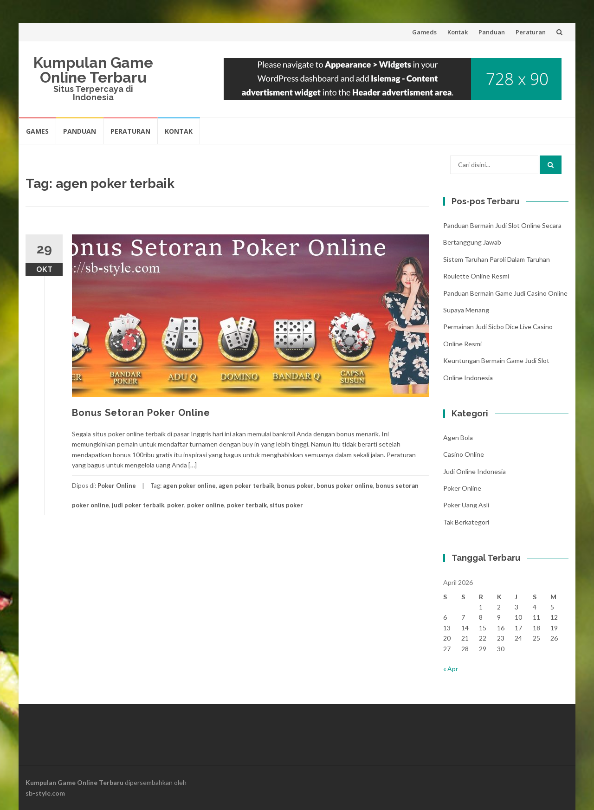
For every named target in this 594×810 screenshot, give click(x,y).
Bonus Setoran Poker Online (141, 412)
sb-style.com (45, 793)
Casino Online (463, 454)
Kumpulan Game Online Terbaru (93, 70)
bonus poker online (344, 485)
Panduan (491, 32)
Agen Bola (458, 437)
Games (37, 131)
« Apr (450, 669)
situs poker (286, 505)
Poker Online (116, 485)
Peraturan (531, 32)
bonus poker (295, 485)
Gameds (424, 32)
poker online (205, 505)
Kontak (457, 32)
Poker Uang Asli (466, 505)
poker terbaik (247, 505)
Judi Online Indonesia (474, 471)
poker (175, 505)
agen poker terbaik (246, 485)
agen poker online (189, 485)
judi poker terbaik (138, 505)
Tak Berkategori (466, 522)
